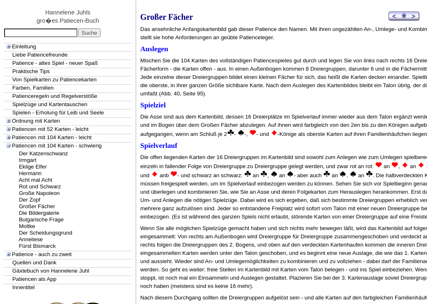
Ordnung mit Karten (36, 121)
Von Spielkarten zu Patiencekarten (54, 79)
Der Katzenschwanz (43, 153)
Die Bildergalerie (39, 213)
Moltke (27, 226)
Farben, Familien (33, 88)
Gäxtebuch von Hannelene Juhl (50, 271)
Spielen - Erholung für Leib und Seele (58, 112)
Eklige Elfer (33, 167)
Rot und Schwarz (40, 186)
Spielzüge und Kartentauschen (50, 104)
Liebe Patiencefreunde (39, 55)
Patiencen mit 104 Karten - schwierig (57, 145)
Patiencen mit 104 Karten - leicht (52, 137)
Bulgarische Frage (41, 219)
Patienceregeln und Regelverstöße (54, 96)
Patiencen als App (34, 279)
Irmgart (27, 160)
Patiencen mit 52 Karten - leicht (50, 129)
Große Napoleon (39, 193)
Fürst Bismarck (37, 246)
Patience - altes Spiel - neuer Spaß (55, 63)
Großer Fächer (37, 206)
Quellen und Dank (34, 262)
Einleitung (24, 46)
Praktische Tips (31, 71)
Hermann (30, 173)
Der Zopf (30, 200)
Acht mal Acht (36, 180)
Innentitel (23, 287)
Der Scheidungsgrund (45, 233)
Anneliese (31, 239)
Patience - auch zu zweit (42, 254)
